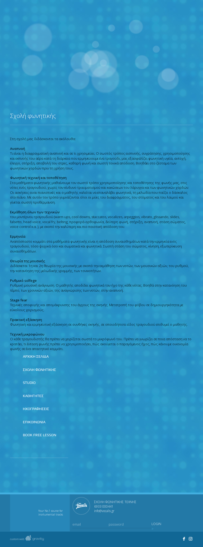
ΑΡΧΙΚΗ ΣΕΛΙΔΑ (36, 356)
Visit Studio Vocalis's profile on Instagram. (191, 539)
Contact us (188, 13)
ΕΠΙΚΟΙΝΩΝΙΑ (34, 422)
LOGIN (156, 524)
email (76, 524)
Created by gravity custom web (27, 539)
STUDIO (29, 382)
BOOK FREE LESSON (39, 435)
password (116, 524)
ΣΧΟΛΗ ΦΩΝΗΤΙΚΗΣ (39, 369)
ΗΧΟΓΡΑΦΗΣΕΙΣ (36, 409)
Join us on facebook (166, 13)
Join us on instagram (177, 13)
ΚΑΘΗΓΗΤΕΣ (33, 396)
